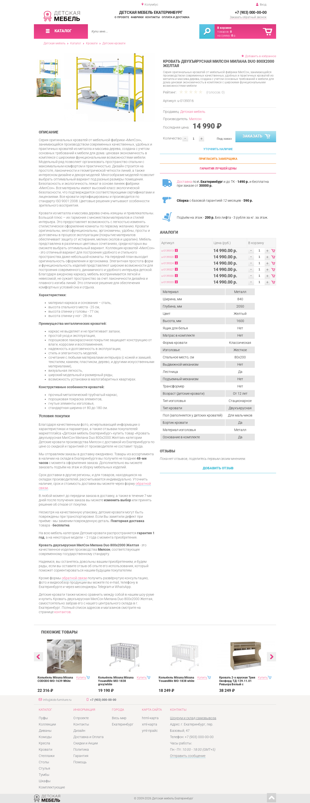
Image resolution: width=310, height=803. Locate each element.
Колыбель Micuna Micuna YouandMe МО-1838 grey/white (115, 681)
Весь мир (119, 718)
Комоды (45, 737)
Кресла (44, 743)
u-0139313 (167, 250)
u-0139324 (167, 263)
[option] (109, 87)
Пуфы (43, 718)
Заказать (256, 136)
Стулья (44, 768)
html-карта (150, 718)
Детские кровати (113, 43)
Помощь (80, 762)
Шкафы (45, 781)
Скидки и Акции (85, 743)
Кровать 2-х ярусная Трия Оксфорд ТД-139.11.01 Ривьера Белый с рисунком (237, 682)
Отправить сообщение (187, 756)
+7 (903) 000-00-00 (250, 12)
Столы (44, 762)
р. (233, 35)
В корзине (224, 28)
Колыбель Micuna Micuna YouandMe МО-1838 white (176, 679)
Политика (81, 749)
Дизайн (79, 731)
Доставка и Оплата (88, 737)
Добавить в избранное (260, 56)
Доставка (184, 182)
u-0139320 (167, 257)
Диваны (45, 731)
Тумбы (44, 775)
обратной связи (74, 578)
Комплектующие (52, 787)
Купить (81, 677)
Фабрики (137, 17)
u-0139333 (167, 282)
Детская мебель (54, 43)
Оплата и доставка (175, 17)
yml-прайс (150, 731)
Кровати (92, 43)
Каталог (75, 43)
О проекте (122, 17)
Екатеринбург (122, 724)
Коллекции (47, 724)
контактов (62, 612)
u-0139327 (167, 269)
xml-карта (149, 724)
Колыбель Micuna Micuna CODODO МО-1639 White (55, 679)
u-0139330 (167, 276)
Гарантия (80, 756)
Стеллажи (46, 756)
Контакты (152, 17)
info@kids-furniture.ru (57, 700)
